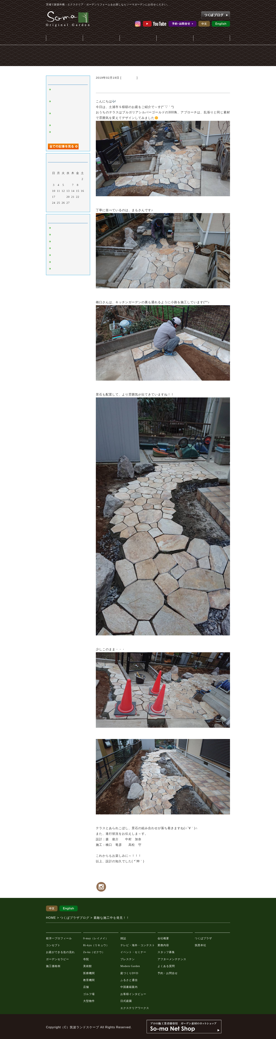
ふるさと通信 (129, 980)
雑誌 (123, 938)
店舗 (86, 987)
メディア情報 (138, 38)
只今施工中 (129, 77)
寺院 (86, 959)
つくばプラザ (203, 938)
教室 (55, 269)
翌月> (76, 208)
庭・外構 (64, 38)
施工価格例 (53, 966)
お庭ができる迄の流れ (60, 952)
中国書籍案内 (129, 987)
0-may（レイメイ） (95, 938)
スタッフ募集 (166, 952)
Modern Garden (130, 966)
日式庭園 (126, 1001)
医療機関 (89, 973)
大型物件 (89, 1001)
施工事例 (101, 38)
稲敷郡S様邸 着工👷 (67, 125)
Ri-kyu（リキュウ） (96, 945)
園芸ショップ (61, 255)
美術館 (87, 966)
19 (63, 196)
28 (73, 202)
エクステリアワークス (134, 1008)
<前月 (60, 208)
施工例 (56, 242)
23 (82, 196)
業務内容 (163, 945)
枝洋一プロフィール (59, 938)
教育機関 (89, 980)
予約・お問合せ (168, 973)
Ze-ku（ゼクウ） (94, 952)
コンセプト (53, 945)
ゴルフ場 (89, 994)
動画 (55, 262)
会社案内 (174, 38)
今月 (68, 208)
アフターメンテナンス (172, 959)
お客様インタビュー (133, 994)
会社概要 (163, 938)
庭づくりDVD (129, 973)
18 (58, 196)
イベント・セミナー (133, 952)
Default (57, 228)
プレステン (127, 959)
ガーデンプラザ (211, 38)
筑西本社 (200, 945)
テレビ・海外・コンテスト (137, 945)
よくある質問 (166, 966)
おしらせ (58, 235)
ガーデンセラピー (57, 959)
